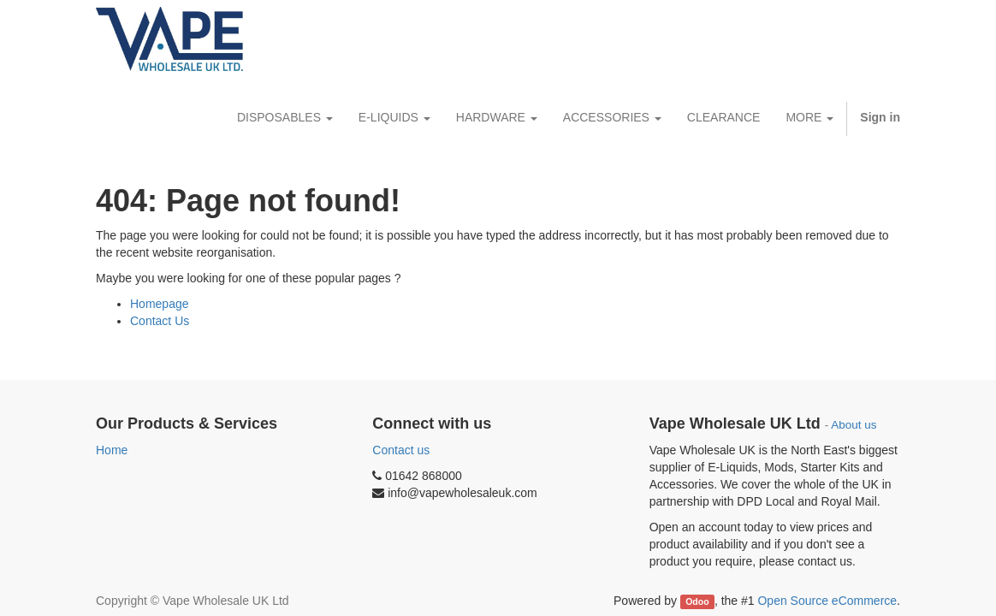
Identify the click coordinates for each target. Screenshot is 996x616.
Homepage (159, 304)
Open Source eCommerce (827, 600)
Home (111, 450)
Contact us (401, 450)
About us (853, 424)
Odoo (696, 601)
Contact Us (159, 321)
